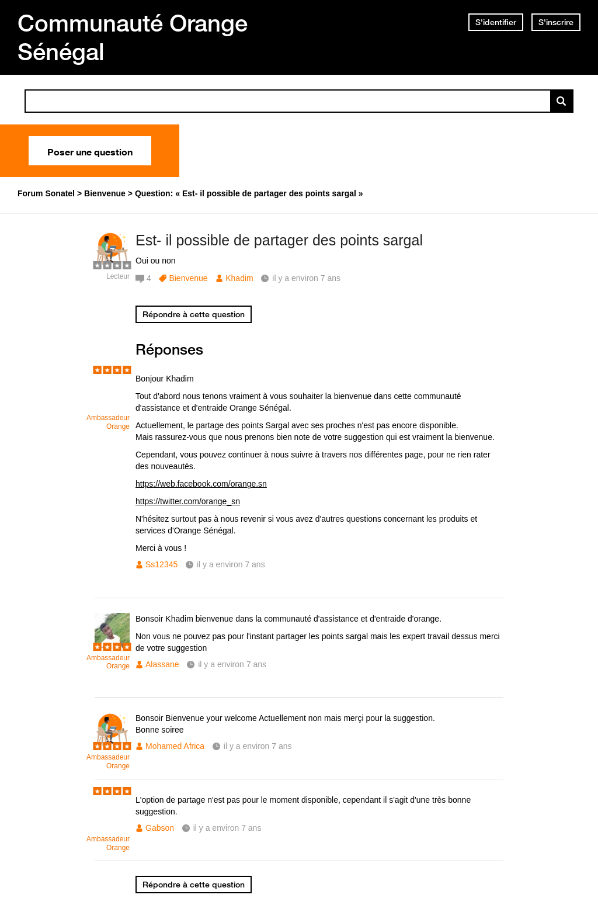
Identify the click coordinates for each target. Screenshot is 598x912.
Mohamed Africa (174, 746)
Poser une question (90, 150)
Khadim (239, 278)
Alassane (162, 664)
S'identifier (495, 22)
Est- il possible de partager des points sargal (279, 240)
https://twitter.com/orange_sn (187, 501)
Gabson (159, 828)
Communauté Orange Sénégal (133, 37)
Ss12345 (161, 564)
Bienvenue (188, 278)
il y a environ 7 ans (231, 564)
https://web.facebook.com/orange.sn (201, 483)
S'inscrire (555, 22)
